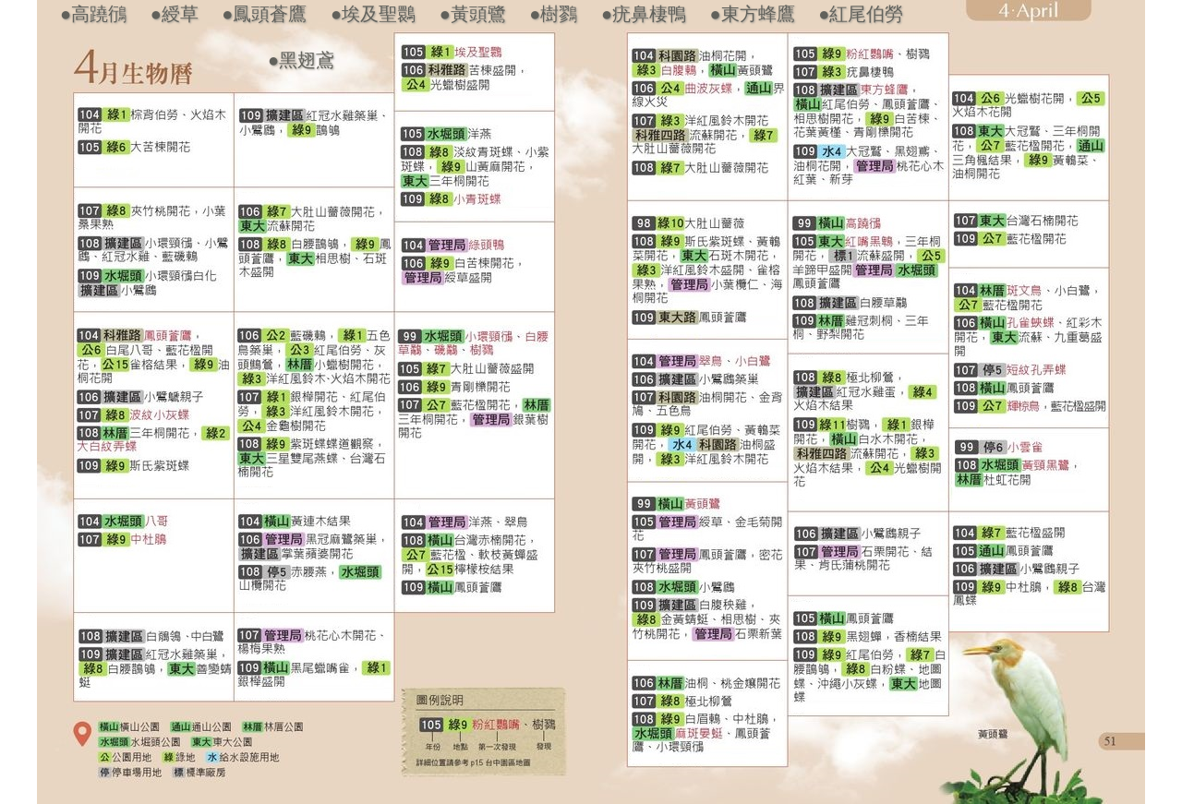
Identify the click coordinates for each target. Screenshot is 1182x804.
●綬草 (175, 14)
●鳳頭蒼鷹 (264, 14)
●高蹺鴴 (93, 14)
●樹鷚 (553, 14)
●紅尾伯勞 (860, 14)
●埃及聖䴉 (373, 14)
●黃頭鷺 (473, 14)
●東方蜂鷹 (752, 14)
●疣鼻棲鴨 (643, 14)
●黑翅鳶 (301, 60)
